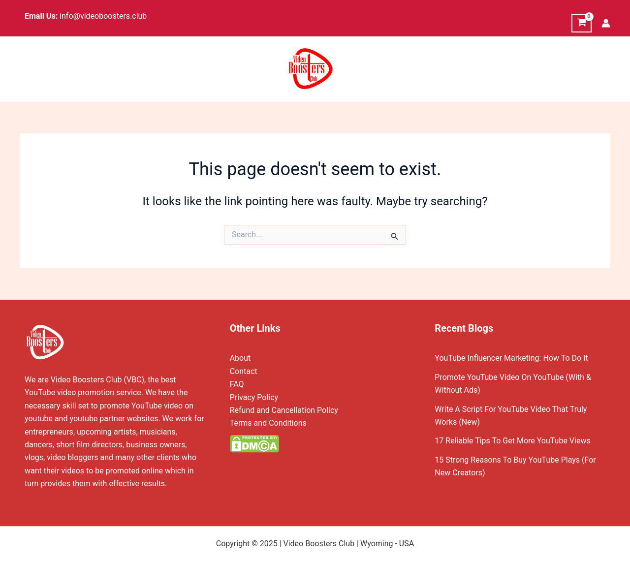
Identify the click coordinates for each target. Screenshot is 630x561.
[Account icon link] (605, 23)
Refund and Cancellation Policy (284, 410)
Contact (243, 371)
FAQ (237, 384)
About (240, 358)
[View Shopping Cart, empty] (581, 23)
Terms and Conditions (268, 423)
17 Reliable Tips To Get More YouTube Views (512, 440)
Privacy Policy (254, 397)
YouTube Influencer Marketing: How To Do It (511, 358)
